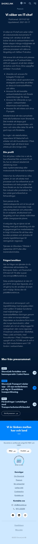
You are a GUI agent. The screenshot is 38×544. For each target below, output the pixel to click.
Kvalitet (23, 451)
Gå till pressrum (9, 413)
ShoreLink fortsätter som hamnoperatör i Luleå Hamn (15, 372)
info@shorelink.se (20, 505)
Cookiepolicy (19, 491)
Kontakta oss (19, 495)
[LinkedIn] (19, 515)
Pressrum (20, 9)
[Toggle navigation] (35, 3)
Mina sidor (19, 530)
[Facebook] (13, 515)
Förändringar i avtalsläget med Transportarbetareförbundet (16, 404)
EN (25, 3)
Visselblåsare (19, 525)
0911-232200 (20, 509)
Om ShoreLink (19, 476)
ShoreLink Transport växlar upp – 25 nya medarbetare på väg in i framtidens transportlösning (15, 388)
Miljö (10, 451)
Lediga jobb (19, 488)
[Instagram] (25, 515)
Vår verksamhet (19, 484)
